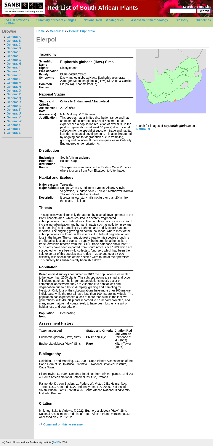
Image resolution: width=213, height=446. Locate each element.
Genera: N (14, 86)
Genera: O (14, 90)
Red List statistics (16, 20)
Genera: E (14, 52)
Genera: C (14, 44)
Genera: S (14, 106)
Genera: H (14, 63)
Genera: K (14, 75)
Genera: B (14, 40)
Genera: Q (14, 98)
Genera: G (14, 60)
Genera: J (13, 71)
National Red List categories (104, 20)
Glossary (182, 20)
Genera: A (14, 36)
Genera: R (14, 102)
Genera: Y (14, 129)
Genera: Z (14, 132)
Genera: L (14, 79)
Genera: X (14, 125)
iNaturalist (143, 129)
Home (41, 31)
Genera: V (14, 117)
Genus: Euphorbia (82, 31)
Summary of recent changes (56, 20)
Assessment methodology (149, 20)
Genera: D (14, 48)
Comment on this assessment (62, 424)
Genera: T (14, 109)
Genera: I (13, 67)
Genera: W (14, 121)
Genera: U (14, 113)
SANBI (56, 442)
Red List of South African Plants (92, 7)
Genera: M (14, 82)
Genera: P (14, 94)
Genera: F (14, 56)
